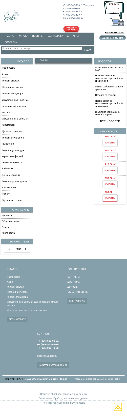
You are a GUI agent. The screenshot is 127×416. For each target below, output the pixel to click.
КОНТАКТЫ (72, 36)
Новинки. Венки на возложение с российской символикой (109, 78)
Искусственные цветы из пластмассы (15, 121)
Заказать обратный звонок (53, 365)
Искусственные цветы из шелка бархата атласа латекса (15, 106)
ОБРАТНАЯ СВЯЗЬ (77, 292)
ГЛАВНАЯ (10, 36)
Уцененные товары (12, 200)
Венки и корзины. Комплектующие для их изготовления (14, 181)
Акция (5, 74)
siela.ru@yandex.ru (47, 356)
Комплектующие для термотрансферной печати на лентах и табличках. (13, 159)
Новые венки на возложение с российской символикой (109, 103)
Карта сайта (8, 233)
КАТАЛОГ (24, 36)
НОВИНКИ (37, 36)
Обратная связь (10, 221)
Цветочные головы (12, 131)
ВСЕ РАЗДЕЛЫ (77, 301)
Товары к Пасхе (10, 80)
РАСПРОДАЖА (55, 36)
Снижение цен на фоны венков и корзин (108, 113)
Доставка (7, 215)
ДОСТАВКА (11, 42)
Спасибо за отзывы (105, 95)
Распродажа (8, 67)
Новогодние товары (12, 87)
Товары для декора (12, 93)
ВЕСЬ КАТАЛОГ (17, 319)
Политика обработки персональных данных (63, 394)
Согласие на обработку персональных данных (63, 398)
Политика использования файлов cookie (63, 402)
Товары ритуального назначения (13, 140)
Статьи (5, 227)
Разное (6, 193)
